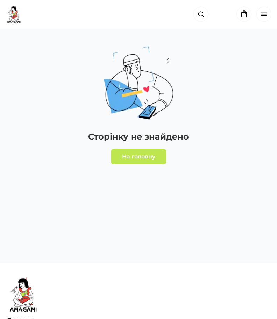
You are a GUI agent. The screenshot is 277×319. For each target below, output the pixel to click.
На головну (138, 156)
